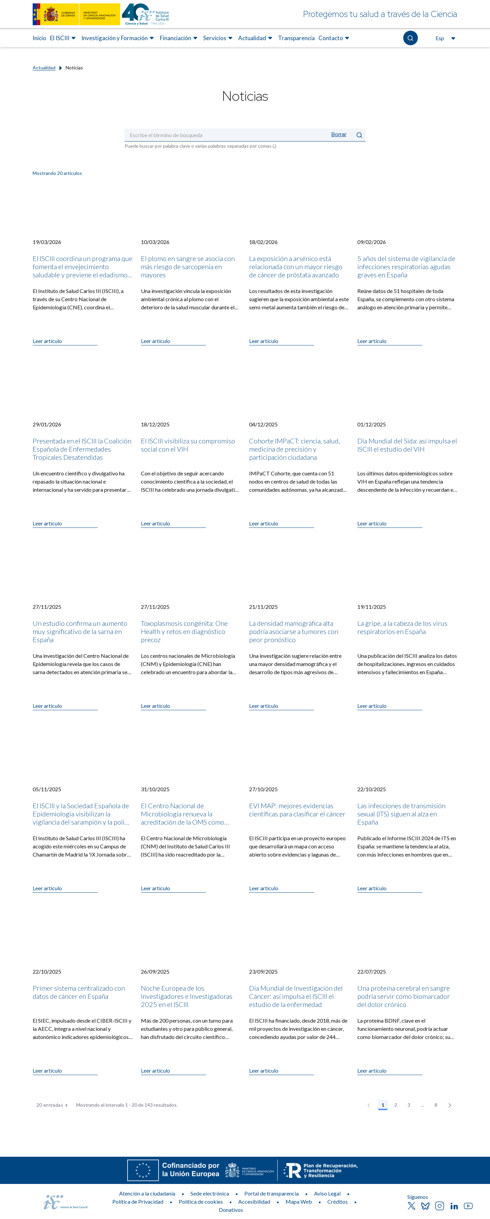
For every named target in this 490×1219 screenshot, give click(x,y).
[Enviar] (359, 135)
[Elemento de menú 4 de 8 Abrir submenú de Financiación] (179, 38)
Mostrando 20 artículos (57, 173)
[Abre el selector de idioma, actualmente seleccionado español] (444, 38)
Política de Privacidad (137, 1201)
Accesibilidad (254, 1201)
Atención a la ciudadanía (147, 1193)
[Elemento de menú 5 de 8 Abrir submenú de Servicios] (218, 38)
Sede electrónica (210, 1193)
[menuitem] (39, 38)
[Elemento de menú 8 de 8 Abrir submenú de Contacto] (334, 38)
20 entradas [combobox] (54, 1105)
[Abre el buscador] (410, 38)
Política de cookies (201, 1201)
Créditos (337, 1201)
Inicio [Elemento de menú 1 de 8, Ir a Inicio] (39, 38)
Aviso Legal (327, 1193)
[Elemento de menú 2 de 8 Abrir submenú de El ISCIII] (64, 38)
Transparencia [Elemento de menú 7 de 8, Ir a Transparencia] (296, 38)
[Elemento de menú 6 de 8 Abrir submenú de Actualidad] (256, 38)
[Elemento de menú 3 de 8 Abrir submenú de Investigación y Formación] (118, 38)
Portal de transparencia (271, 1193)
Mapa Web (298, 1201)
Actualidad (44, 67)
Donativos (231, 1209)
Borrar (338, 134)
